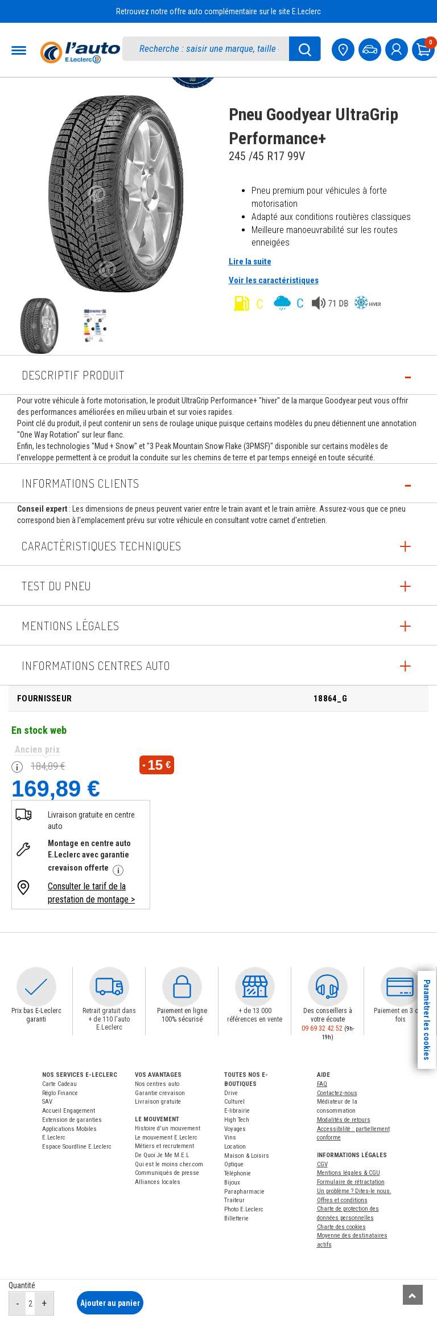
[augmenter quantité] (44, 1303)
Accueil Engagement (68, 1110)
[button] (36, 987)
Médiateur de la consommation (337, 1106)
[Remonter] (413, 1295)
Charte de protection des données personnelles (348, 1213)
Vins (230, 1137)
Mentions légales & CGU (348, 1173)
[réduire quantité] (17, 1303)
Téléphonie (237, 1173)
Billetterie (236, 1218)
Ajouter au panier (110, 1303)
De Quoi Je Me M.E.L (162, 1155)
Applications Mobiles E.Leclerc (69, 1133)
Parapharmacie (244, 1191)
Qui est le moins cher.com (169, 1164)
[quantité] (30, 1303)
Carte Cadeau (59, 1084)
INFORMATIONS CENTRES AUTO (96, 665)
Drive (231, 1093)
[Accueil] (80, 52)
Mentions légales (70, 625)
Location (235, 1146)
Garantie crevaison (160, 1093)
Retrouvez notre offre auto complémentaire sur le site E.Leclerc (218, 11)
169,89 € (55, 788)
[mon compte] (397, 48)
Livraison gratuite (158, 1101)
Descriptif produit (73, 374)
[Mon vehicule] (371, 48)
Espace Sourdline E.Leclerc (77, 1146)
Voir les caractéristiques (274, 280)
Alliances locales (157, 1182)
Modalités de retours (343, 1120)
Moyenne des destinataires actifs (352, 1240)
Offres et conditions (342, 1200)
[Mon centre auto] (344, 48)
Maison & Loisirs (246, 1155)
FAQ (322, 1084)
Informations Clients (80, 483)
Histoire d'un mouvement (167, 1128)
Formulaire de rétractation (351, 1182)
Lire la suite (250, 261)
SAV (47, 1101)
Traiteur (234, 1200)
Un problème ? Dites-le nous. (354, 1191)
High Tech (236, 1120)
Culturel (234, 1101)
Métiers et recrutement (164, 1146)
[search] (211, 48)
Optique (234, 1164)
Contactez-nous (337, 1093)
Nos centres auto (157, 1084)
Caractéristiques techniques (102, 545)
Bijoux (232, 1182)
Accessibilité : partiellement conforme (353, 1133)
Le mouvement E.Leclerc (166, 1137)
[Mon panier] (424, 48)
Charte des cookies (341, 1227)
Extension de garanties (72, 1120)
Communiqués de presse (167, 1173)
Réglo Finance (60, 1093)
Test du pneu (56, 585)
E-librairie (237, 1110)
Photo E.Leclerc (243, 1209)
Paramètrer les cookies (426, 1019)
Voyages (235, 1129)
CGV (322, 1164)
